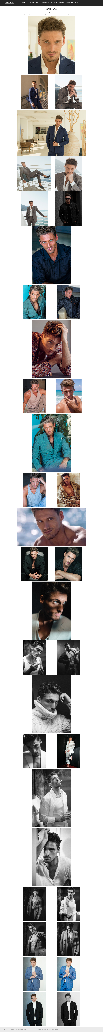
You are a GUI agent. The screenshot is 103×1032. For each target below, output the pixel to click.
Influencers (31, 2)
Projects (61, 2)
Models (23, 2)
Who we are (45, 2)
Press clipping (69, 2)
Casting (38, 2)
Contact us (54, 2)
